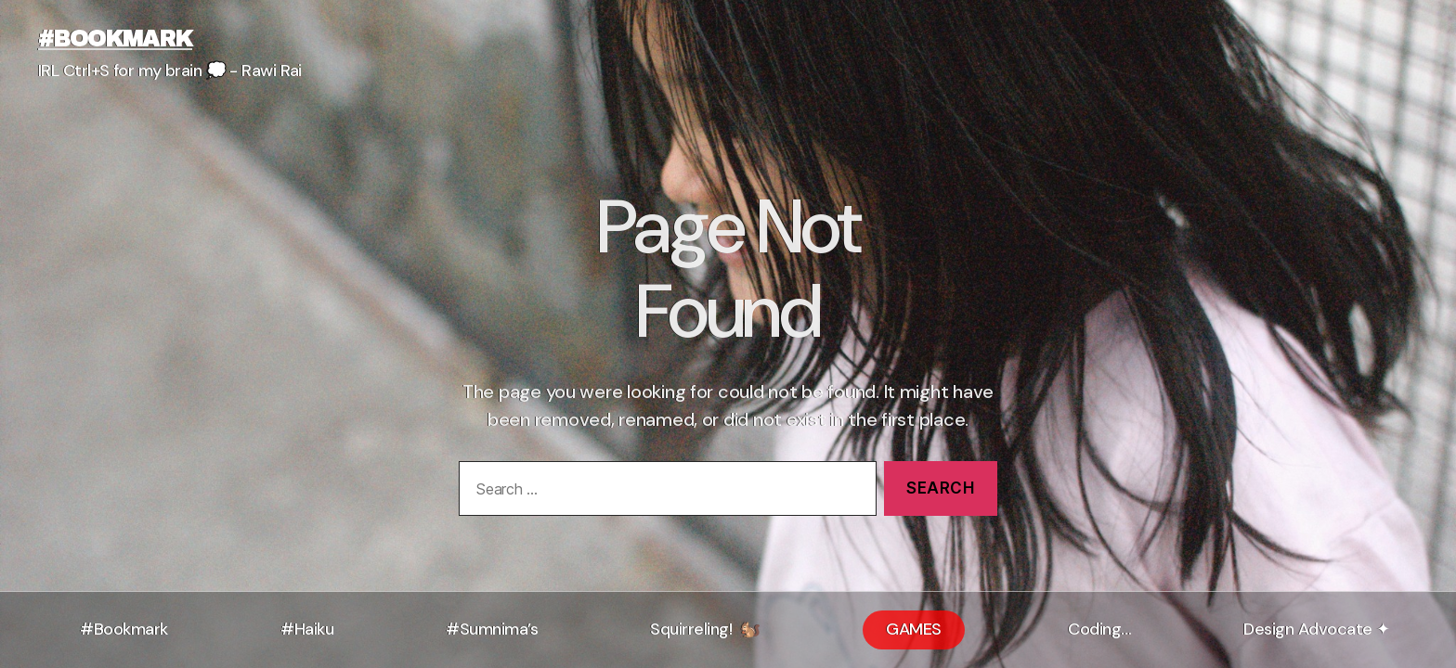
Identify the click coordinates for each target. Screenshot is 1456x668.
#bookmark (115, 39)
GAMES (914, 629)
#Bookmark (124, 629)
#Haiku (306, 629)
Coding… (1100, 629)
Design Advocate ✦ (1316, 629)
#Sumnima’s (492, 629)
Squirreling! (697, 625)
